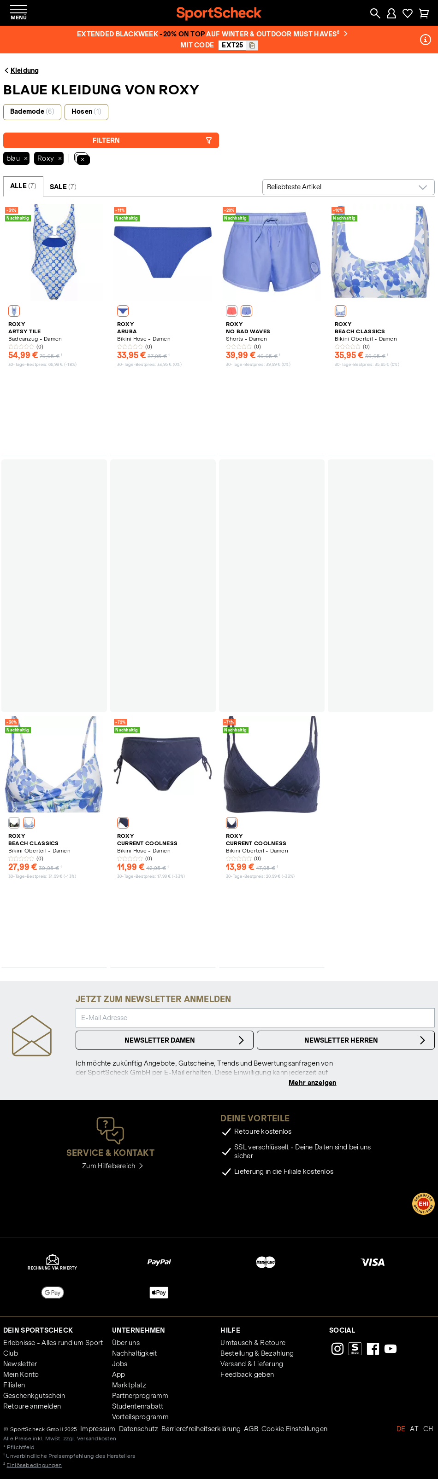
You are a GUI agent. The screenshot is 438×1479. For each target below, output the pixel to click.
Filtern (152, 140)
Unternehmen (139, 1330)
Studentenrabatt (138, 1406)
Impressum (97, 1429)
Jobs (120, 1364)
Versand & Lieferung (251, 1364)
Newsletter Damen (185, 1040)
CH (428, 1429)
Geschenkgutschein (34, 1395)
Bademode (32, 111)
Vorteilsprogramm (140, 1417)
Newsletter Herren (366, 1040)
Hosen (86, 111)
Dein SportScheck (38, 1330)
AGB (251, 1429)
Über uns (126, 1342)
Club (10, 1353)
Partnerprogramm (140, 1395)
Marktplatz (129, 1385)
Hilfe (230, 1330)
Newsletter (20, 1364)
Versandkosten (96, 1438)
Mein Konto (21, 1374)
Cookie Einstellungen (294, 1429)
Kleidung (21, 70)
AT (414, 1429)
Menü (19, 17)
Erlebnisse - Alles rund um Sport (53, 1342)
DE (401, 1429)
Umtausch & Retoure (252, 1342)
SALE (63, 187)
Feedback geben (247, 1374)
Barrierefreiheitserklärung (201, 1429)
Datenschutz (139, 1429)
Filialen (14, 1385)
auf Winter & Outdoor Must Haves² (277, 34)
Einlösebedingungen (34, 1465)
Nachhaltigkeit (134, 1353)
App (118, 1374)
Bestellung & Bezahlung (257, 1353)
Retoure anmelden (32, 1406)
